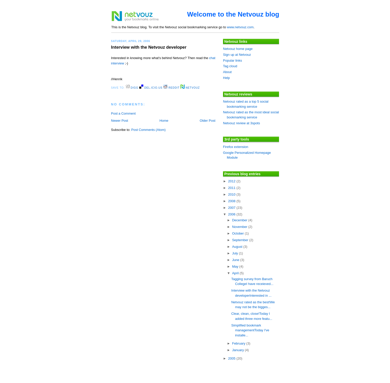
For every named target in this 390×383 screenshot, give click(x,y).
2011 (232, 188)
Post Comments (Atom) (148, 130)
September (240, 240)
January (238, 350)
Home (164, 120)
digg (132, 87)
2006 (232, 214)
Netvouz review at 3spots (241, 123)
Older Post (207, 120)
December (240, 220)
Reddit (171, 87)
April (236, 273)
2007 (232, 208)
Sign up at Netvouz (237, 55)
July (235, 253)
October (238, 233)
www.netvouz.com (240, 27)
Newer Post (119, 120)
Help (226, 78)
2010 (232, 194)
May (235, 266)
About (227, 72)
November (240, 227)
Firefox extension (235, 147)
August (237, 247)
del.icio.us (150, 87)
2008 (232, 201)
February (239, 343)
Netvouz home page (238, 49)
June (236, 260)
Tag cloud (230, 66)
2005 (232, 358)
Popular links (232, 60)
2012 (232, 181)
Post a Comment (123, 113)
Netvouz (190, 87)
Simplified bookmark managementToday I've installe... (250, 330)
